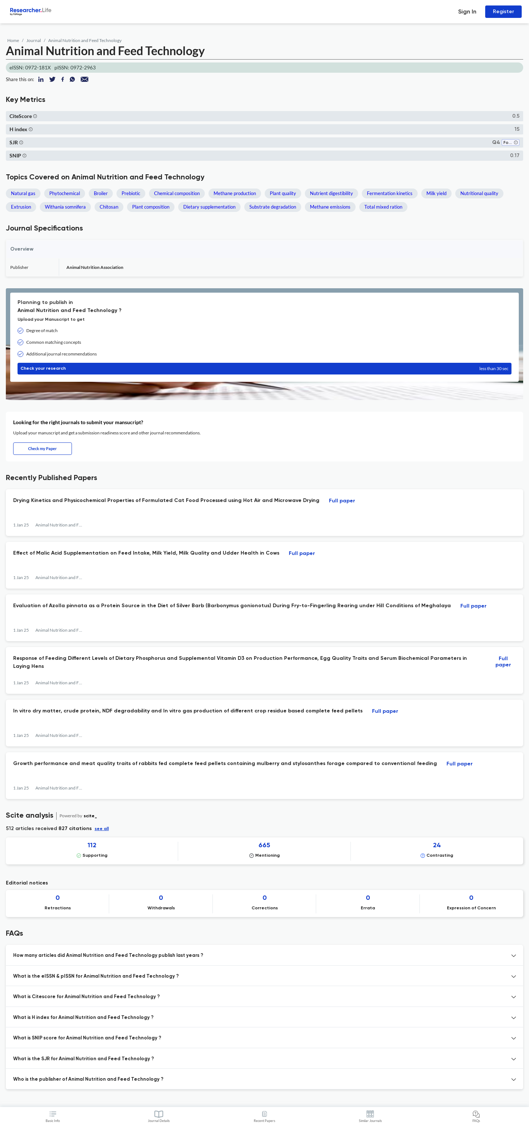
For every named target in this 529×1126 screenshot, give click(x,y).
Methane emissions (330, 207)
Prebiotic (131, 193)
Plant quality (283, 193)
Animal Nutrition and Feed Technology (85, 40)
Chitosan (109, 207)
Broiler (101, 193)
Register (503, 11)
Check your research (264, 368)
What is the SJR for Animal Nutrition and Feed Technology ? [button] (83, 1059)
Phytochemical (64, 193)
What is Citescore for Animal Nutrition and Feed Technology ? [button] (86, 996)
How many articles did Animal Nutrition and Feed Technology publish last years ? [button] (108, 955)
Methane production (235, 193)
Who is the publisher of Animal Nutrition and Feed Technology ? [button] (88, 1079)
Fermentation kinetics (390, 193)
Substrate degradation (272, 207)
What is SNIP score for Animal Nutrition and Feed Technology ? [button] (87, 1038)
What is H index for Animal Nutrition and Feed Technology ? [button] (83, 1017)
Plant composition (150, 207)
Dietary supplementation (209, 207)
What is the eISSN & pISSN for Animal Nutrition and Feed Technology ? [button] (96, 976)
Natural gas (23, 193)
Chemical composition (177, 193)
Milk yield (436, 193)
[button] (35, 116)
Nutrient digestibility (331, 193)
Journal (33, 40)
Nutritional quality (479, 193)
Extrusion (21, 207)
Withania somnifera (65, 207)
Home (13, 40)
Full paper (342, 500)
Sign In (467, 11)
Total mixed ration (383, 207)
